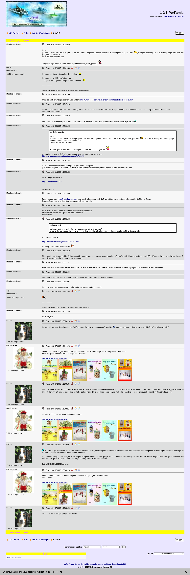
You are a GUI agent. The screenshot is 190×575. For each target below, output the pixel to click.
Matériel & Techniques (41, 33)
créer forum (69, 564)
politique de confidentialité (115, 564)
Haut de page (15, 532)
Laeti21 (171, 17)
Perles (26, 33)
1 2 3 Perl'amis (14, 33)
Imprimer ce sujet (14, 557)
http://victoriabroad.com (67, 199)
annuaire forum (96, 564)
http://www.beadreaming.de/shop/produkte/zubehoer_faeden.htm (106, 100)
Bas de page (15, 41)
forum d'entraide (82, 564)
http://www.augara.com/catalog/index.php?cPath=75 (63, 156)
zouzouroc (179, 17)
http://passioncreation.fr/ (52, 181)
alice (165, 17)
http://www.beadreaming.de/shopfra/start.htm (60, 242)
